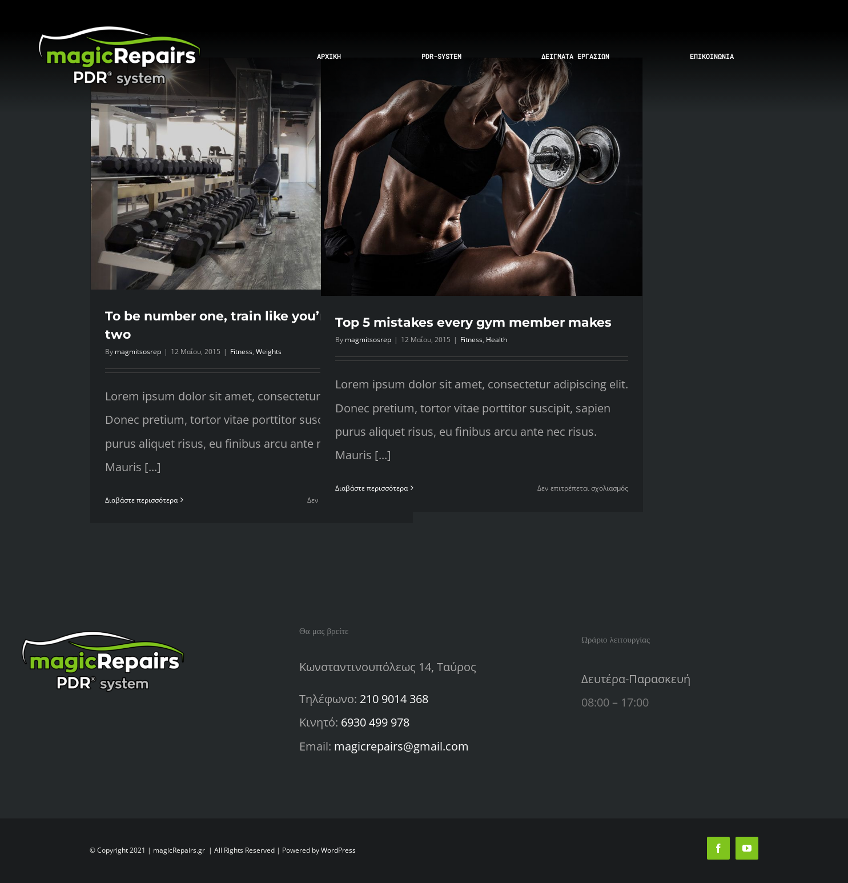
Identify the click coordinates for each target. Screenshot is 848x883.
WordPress (338, 850)
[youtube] (747, 848)
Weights (269, 351)
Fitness (241, 351)
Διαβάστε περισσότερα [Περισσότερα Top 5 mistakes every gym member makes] (371, 488)
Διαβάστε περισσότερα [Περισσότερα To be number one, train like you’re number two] (141, 500)
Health (496, 339)
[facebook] (718, 848)
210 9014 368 (394, 699)
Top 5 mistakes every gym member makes (473, 322)
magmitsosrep (138, 351)
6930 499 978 (375, 722)
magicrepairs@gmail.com (401, 746)
